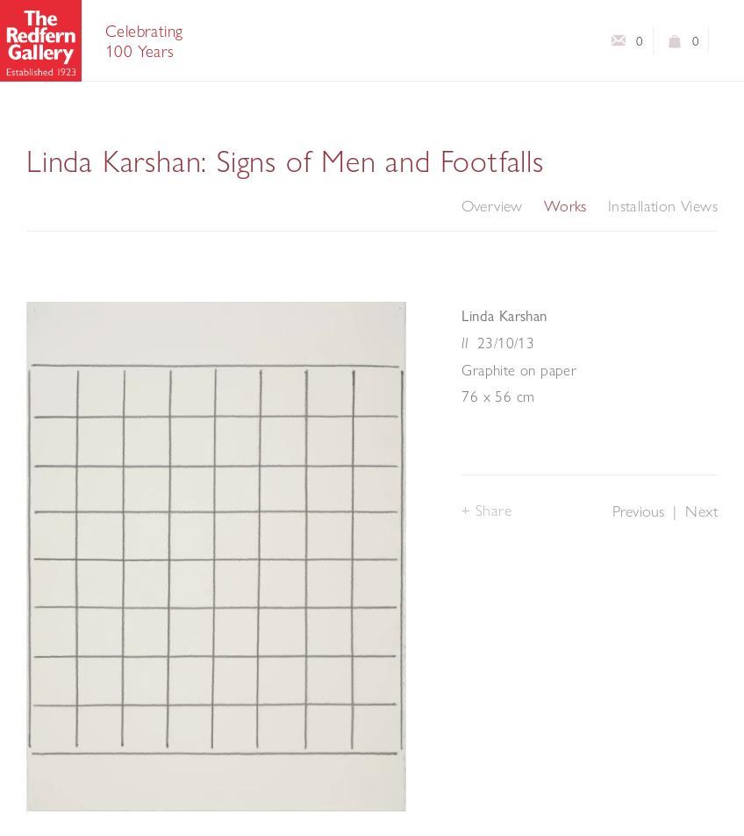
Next (701, 511)
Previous (638, 511)
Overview (492, 206)
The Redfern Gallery (41, 41)
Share (494, 510)
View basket (675, 45)
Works (565, 206)
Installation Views (663, 206)
